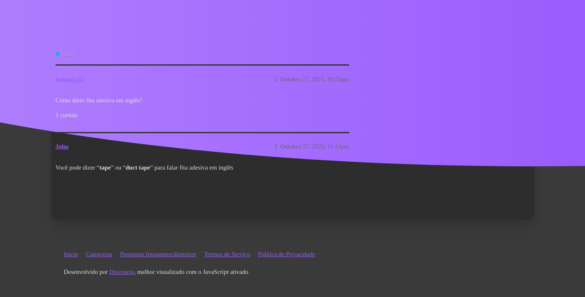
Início (71, 254)
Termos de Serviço (227, 254)
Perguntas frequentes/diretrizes (158, 254)
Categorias (99, 254)
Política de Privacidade (286, 254)
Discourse (121, 272)
